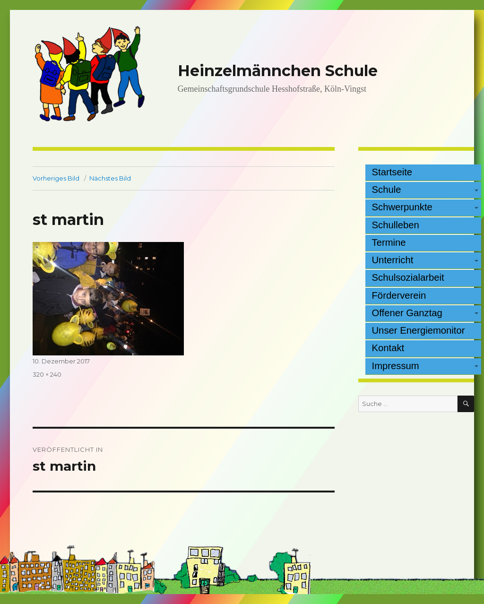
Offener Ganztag (407, 313)
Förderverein (399, 295)
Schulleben (395, 225)
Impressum (395, 366)
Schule (386, 189)
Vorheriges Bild (56, 178)
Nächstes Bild (110, 178)
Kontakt (388, 348)
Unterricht (393, 260)
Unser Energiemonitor (418, 330)
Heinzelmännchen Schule (278, 70)
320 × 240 (47, 374)
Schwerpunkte (402, 207)
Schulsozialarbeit (408, 277)
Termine (389, 242)
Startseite (392, 172)
